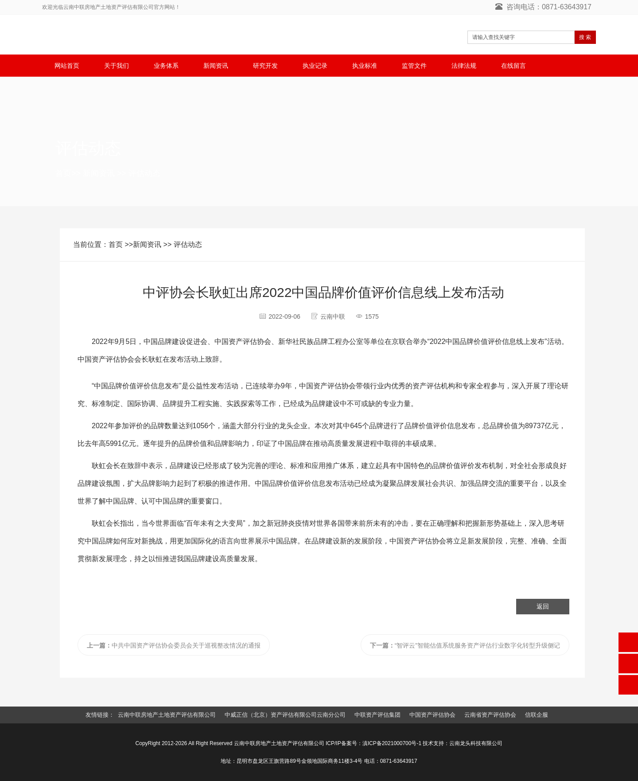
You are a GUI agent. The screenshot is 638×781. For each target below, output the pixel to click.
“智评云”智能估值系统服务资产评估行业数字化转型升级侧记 (465, 645)
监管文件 (414, 65)
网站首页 (66, 65)
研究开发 (265, 65)
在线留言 (513, 65)
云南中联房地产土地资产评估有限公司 (167, 714)
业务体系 (166, 65)
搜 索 (585, 37)
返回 (543, 606)
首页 (63, 173)
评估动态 (144, 173)
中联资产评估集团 (377, 714)
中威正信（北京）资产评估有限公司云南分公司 (285, 714)
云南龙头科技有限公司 (475, 743)
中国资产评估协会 (432, 714)
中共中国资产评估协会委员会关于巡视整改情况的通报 (174, 645)
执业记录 (315, 65)
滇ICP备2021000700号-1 (391, 743)
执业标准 (364, 65)
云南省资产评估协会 (490, 714)
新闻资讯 (215, 65)
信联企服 (536, 714)
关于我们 (116, 65)
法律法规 (463, 65)
